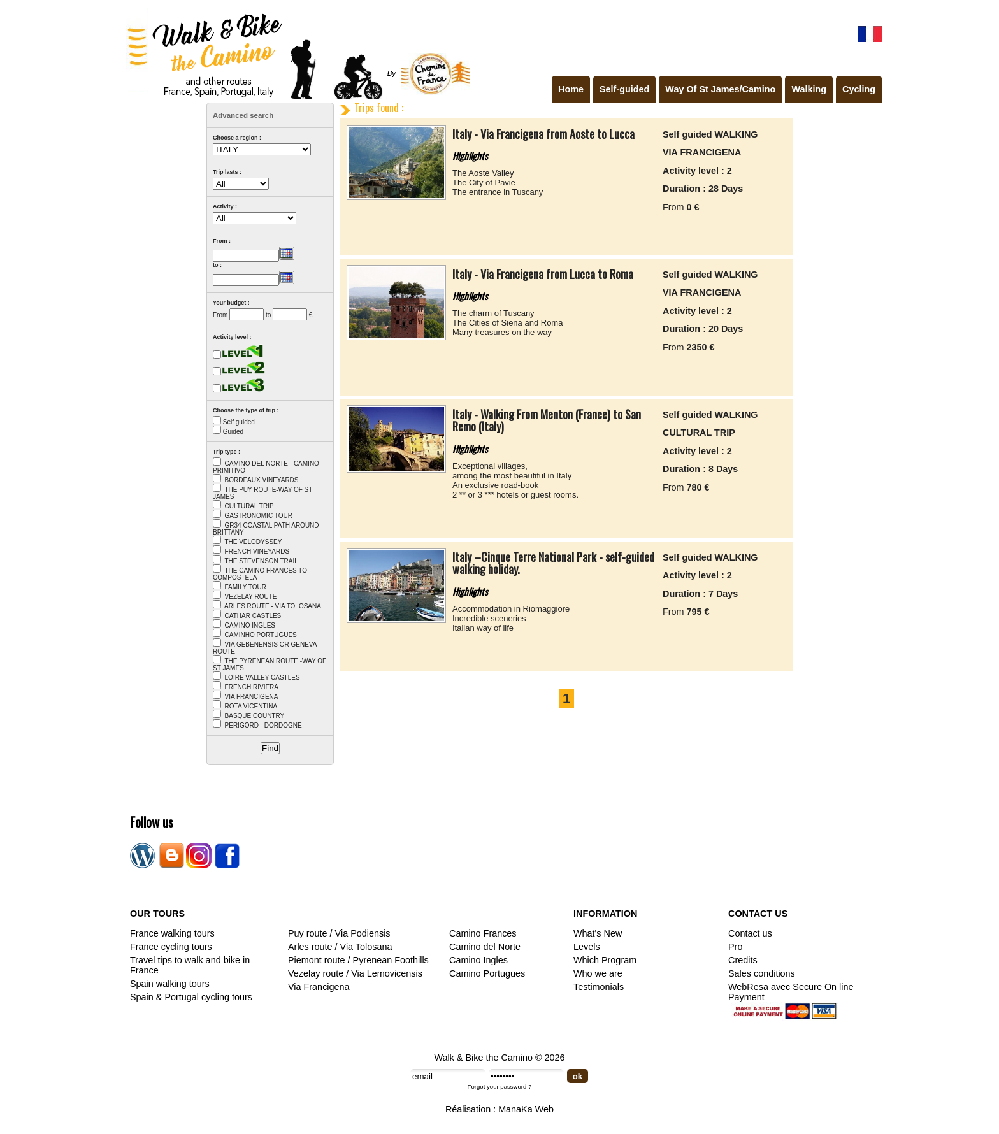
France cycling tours (171, 947)
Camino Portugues (487, 973)
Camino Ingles (478, 960)
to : (217, 265)
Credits (743, 960)
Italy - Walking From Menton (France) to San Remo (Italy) (546, 420)
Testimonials (598, 987)
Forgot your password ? (500, 1086)
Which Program (604, 960)
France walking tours (172, 933)
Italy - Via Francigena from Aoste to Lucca (543, 134)
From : (222, 241)
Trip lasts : (227, 172)
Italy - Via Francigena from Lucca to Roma (542, 274)
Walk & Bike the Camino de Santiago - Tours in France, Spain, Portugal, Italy (295, 53)
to (268, 315)
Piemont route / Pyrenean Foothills (358, 960)
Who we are (597, 973)
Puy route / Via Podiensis (339, 933)
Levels (586, 947)
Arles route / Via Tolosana (340, 947)
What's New (597, 933)
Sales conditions (761, 973)
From (220, 315)
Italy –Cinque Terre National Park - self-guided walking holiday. (553, 563)
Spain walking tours (170, 984)
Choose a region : (237, 137)
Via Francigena (319, 987)
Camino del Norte (485, 947)
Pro (735, 947)
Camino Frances (483, 933)
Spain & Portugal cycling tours (191, 997)
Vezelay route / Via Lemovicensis (355, 973)
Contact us (750, 933)
